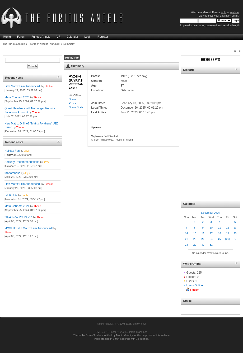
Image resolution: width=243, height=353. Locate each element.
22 (194, 239)
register (234, 12)
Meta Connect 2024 (17, 97)
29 (194, 244)
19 (227, 233)
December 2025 (210, 212)
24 (211, 239)
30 (202, 244)
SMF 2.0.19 (102, 331)
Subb (25, 195)
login (223, 12)
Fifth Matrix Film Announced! (23, 86)
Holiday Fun (12, 150)
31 (211, 244)
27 (235, 239)
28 (186, 244)
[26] (227, 239)
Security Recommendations (22, 162)
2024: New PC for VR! (19, 217)
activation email (229, 15)
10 (211, 227)
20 (235, 233)
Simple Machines (137, 331)
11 (219, 227)
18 (219, 233)
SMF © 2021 (118, 331)
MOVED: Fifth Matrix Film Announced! (29, 228)
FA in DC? (11, 195)
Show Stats (76, 107)
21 (186, 239)
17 (211, 233)
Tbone (37, 97)
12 (227, 227)
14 (186, 233)
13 (235, 227)
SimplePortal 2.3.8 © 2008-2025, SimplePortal (121, 323)
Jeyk (26, 150)
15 (194, 233)
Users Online (194, 285)
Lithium (49, 86)
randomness (12, 173)
